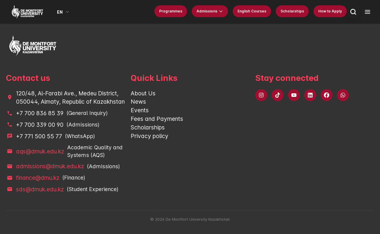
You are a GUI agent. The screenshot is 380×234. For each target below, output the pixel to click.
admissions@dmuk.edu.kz (50, 166)
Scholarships (292, 11)
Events (140, 110)
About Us (143, 93)
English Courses (252, 11)
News (138, 101)
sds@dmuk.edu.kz (40, 189)
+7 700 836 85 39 (40, 113)
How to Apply (330, 11)
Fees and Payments (157, 118)
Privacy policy (149, 136)
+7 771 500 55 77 (39, 136)
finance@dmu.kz (37, 177)
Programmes (170, 11)
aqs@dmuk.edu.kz (40, 151)
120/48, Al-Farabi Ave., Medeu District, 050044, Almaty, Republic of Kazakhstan (70, 97)
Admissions (210, 11)
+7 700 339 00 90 (40, 124)
